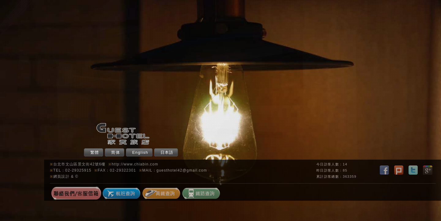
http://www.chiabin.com (135, 164)
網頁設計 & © (65, 176)
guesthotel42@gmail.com (181, 170)
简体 (115, 152)
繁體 (94, 152)
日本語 (167, 152)
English (140, 152)
